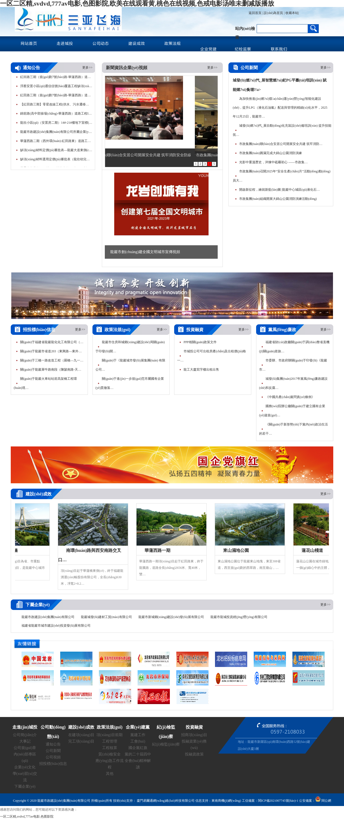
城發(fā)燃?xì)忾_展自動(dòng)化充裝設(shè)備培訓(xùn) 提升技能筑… (282, 130)
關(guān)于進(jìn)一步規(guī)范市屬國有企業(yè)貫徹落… (129, 383)
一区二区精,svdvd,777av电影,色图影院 (26, 816)
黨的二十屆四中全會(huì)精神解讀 (138, 760)
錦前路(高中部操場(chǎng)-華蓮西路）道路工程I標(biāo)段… (56, 115)
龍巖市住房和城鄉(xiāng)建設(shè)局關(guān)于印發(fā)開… (130, 346)
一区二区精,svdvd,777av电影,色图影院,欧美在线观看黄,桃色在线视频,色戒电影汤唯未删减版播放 (137, 3)
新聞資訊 (114, 67)
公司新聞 (53, 751)
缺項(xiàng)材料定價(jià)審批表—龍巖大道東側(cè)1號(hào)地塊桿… (56, 152)
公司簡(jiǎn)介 (25, 735)
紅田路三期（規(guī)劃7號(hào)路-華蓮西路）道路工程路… (56, 79)
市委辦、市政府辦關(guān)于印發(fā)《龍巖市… (293, 364)
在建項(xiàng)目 (81, 735)
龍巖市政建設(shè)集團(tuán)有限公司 (48, 617)
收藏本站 (291, 13)
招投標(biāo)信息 (53, 764)
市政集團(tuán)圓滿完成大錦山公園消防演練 (270, 153)
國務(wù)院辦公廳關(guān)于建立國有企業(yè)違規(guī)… (292, 410)
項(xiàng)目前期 (109, 735)
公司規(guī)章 (25, 748)
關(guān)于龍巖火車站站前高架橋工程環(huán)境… (45, 383)
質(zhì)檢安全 (109, 754)
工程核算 (109, 748)
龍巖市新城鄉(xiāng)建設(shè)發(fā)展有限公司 (171, 617)
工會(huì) (137, 741)
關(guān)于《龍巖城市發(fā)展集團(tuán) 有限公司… (130, 364)
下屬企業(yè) (24, 786)
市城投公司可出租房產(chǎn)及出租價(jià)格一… (211, 355)
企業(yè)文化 (24, 767)
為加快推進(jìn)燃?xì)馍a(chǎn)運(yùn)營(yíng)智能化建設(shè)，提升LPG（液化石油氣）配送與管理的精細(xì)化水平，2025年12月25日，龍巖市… (280, 107)
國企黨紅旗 (137, 748)
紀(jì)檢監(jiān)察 (166, 744)
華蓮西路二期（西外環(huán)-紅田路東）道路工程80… (56, 143)
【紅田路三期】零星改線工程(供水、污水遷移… (54, 106)
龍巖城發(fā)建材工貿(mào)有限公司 (106, 617)
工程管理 (109, 741)
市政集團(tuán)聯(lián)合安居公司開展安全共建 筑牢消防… (280, 144)
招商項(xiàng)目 (194, 735)
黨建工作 (137, 735)
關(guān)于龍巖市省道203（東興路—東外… (51, 351)
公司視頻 (53, 757)
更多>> (87, 67)
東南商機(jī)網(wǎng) (226, 801)
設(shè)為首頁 (273, 13)
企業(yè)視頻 (135, 67)
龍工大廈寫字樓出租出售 (201, 369)
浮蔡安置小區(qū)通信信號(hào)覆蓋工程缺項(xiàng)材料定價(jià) (56, 88)
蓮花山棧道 (314, 550)
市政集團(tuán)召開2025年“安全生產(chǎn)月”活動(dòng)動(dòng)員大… (282, 175)
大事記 (25, 741)
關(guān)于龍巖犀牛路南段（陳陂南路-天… (50, 369)
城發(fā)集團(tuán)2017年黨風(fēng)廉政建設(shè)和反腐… (293, 383)
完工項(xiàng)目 (81, 741)
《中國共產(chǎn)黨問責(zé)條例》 (290, 397)
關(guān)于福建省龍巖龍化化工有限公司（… (51, 342)
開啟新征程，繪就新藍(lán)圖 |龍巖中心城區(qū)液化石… (279, 189)
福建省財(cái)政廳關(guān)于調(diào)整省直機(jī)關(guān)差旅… (294, 346)
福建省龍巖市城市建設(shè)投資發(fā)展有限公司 (56, 625)
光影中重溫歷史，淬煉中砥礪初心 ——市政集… (273, 162)
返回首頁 (255, 13)
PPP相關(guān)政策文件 (200, 342)
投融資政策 (194, 754)
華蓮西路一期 (159, 550)
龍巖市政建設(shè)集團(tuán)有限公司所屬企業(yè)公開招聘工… (56, 134)
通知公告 (53, 744)
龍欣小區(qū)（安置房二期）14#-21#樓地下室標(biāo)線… (56, 124)
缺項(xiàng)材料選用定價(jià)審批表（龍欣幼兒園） (56, 161)
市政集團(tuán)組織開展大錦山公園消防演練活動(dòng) (278, 199)
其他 (109, 774)
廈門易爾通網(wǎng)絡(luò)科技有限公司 (165, 801)
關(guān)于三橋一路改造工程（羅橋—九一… (51, 360)
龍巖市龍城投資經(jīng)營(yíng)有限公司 (238, 617)
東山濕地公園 (238, 550)
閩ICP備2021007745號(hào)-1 (278, 801)
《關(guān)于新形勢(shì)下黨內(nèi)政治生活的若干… (293, 429)
